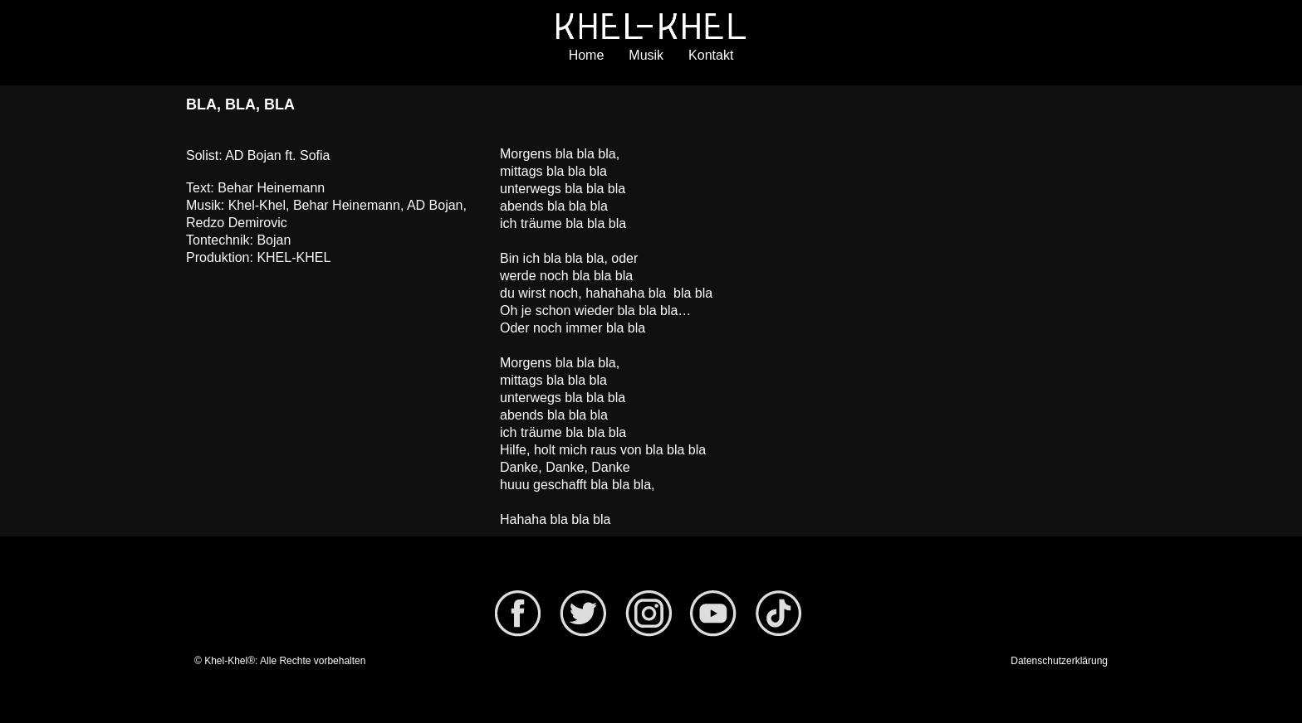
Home (586, 55)
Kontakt (710, 55)
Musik (646, 55)
